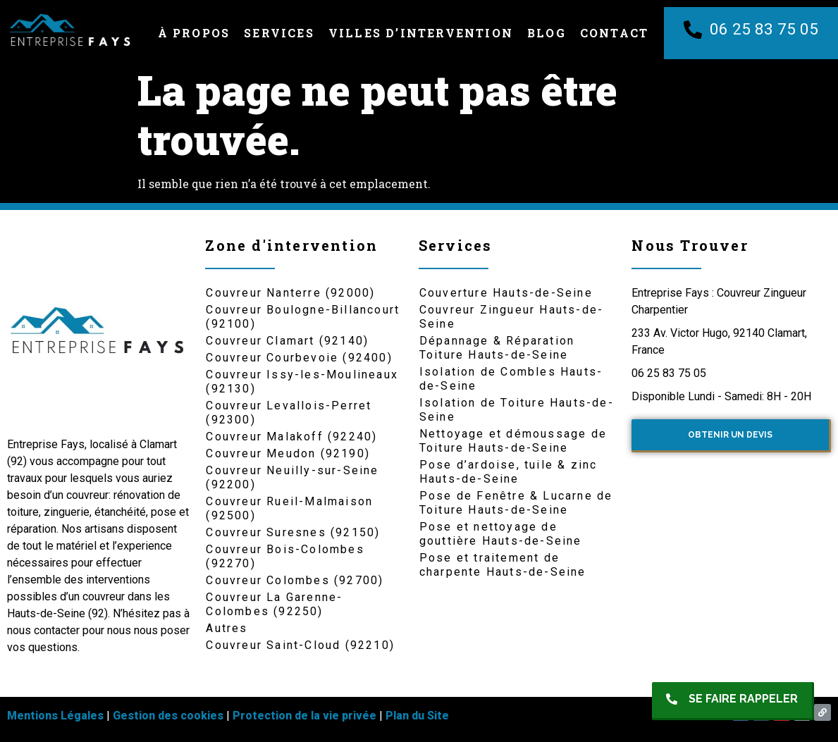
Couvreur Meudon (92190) (288, 453)
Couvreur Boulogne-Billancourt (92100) (303, 316)
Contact (614, 32)
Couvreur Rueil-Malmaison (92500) (289, 508)
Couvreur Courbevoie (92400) (299, 357)
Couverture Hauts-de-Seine (506, 292)
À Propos (194, 32)
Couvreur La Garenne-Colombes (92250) (274, 604)
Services (279, 32)
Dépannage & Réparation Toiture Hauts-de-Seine (496, 347)
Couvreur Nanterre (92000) (290, 292)
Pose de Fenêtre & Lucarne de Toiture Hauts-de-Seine (516, 503)
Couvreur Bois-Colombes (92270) (285, 556)
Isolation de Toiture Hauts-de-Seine (516, 409)
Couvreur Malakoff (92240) (291, 436)
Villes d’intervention (420, 32)
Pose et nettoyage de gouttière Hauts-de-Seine (500, 534)
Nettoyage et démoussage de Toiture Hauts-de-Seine (513, 441)
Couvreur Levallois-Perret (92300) (288, 412)
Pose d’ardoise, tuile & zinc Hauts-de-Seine (508, 472)
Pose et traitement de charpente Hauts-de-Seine (502, 565)
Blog (546, 32)
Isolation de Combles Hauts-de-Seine (511, 378)
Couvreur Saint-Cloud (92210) (300, 645)
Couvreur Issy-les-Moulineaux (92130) (302, 381)
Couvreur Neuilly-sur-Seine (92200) (292, 477)
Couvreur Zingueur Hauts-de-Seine (511, 316)
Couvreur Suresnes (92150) (293, 532)
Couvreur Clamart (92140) (287, 340)
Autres (226, 628)
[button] (733, 701)
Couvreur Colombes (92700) (294, 580)
